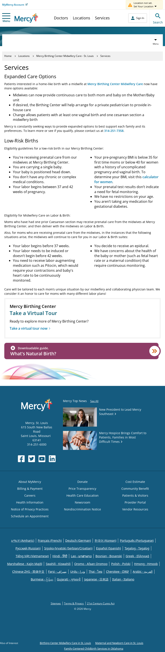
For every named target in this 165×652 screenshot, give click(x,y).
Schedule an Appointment (30, 516)
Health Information (29, 502)
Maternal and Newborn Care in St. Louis (119, 643)
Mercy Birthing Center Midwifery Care (115, 84)
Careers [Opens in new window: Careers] (29, 495)
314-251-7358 (114, 131)
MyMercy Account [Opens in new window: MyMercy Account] (13, 4)
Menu (6, 18)
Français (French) (50, 540)
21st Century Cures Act (101, 603)
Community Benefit (135, 489)
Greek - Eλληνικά (137, 556)
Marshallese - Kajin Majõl (24, 564)
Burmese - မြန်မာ (42, 579)
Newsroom (82, 502)
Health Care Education (82, 495)
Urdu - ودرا (77, 571)
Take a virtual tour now (28, 328)
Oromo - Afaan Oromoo (90, 564)
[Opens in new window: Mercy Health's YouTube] (41, 458)
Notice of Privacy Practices (30, 509)
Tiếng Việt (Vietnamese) (32, 556)
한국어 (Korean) (105, 540)
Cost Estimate (135, 482)
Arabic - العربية (143, 571)
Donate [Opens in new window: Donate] (82, 482)
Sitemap (56, 603)
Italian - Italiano (123, 579)
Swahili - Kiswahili (58, 564)
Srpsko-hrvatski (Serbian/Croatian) (68, 548)
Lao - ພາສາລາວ (81, 556)
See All (94, 401)
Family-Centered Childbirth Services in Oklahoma (93, 648)
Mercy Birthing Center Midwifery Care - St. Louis (65, 56)
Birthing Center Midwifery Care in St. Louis (65, 643)
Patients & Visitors (135, 495)
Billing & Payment (30, 489)
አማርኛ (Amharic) (22, 540)
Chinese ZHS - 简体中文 (28, 571)
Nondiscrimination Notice (82, 509)
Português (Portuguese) (137, 540)
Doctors (61, 17)
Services (102, 17)
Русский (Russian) (28, 548)
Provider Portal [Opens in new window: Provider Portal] (135, 502)
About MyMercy (29, 482)
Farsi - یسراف (57, 571)
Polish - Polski (120, 564)
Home (8, 56)
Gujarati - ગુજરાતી (69, 579)
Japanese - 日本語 (96, 579)
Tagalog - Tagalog (137, 548)
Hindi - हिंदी (59, 556)
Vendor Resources (135, 509)
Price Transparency (82, 489)
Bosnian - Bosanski (108, 556)
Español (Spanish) (108, 548)
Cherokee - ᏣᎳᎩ (117, 571)
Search (158, 18)
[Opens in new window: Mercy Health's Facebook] (21, 458)
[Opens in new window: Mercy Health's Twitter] (31, 458)
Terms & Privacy (74, 603)
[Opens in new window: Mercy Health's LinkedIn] (52, 458)
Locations (81, 17)
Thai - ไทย (95, 571)
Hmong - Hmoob (146, 564)
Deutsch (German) (78, 540)
